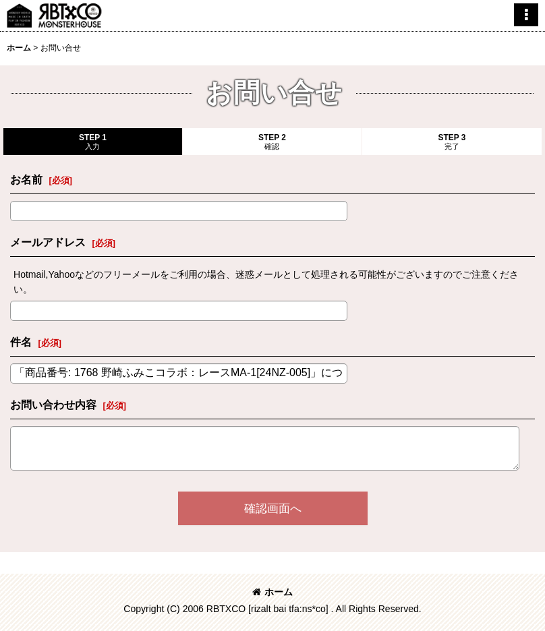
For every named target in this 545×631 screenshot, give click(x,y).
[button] (526, 14)
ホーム (272, 592)
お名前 (26, 179)
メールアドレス (48, 242)
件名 (21, 342)
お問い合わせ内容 (53, 404)
